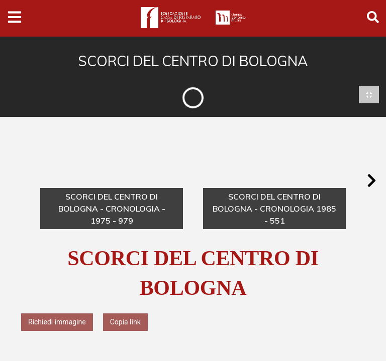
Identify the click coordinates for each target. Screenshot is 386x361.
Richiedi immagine (57, 322)
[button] (371, 181)
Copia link (125, 322)
